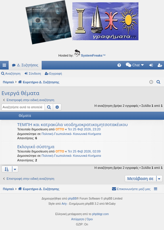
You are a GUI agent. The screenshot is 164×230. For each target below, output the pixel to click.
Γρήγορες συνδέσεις (5, 66)
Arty (64, 203)
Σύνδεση (35, 73)
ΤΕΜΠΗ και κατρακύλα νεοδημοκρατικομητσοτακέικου (72, 124)
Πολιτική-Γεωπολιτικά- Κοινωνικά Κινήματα (71, 134)
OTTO (59, 129)
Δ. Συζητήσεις (27, 65)
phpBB (72, 198)
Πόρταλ (8, 82)
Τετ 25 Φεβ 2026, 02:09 (84, 151)
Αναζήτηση (12, 73)
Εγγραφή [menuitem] (161, 66)
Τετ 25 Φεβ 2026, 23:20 (84, 129)
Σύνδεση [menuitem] (152, 66)
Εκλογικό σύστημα (35, 146)
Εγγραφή (55, 73)
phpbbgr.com (100, 214)
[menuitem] (70, 65)
